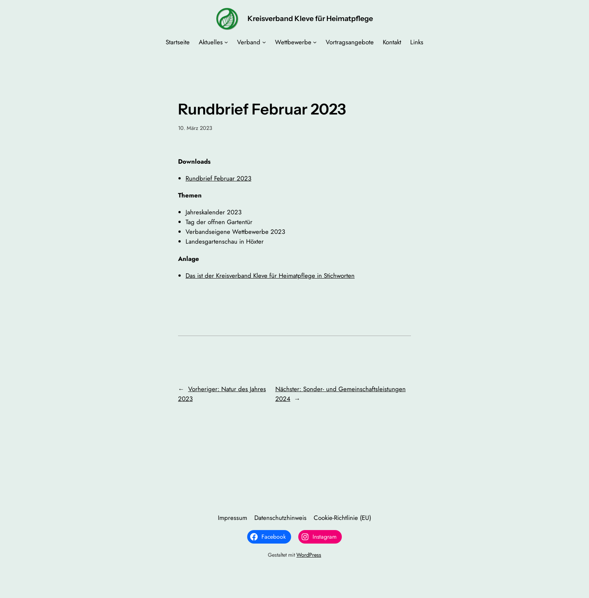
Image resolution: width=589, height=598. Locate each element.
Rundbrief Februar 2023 (218, 178)
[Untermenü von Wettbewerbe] (315, 42)
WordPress (308, 555)
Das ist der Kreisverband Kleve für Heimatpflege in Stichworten (270, 275)
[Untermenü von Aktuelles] (226, 42)
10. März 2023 (195, 128)
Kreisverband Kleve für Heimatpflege (310, 18)
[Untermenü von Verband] (264, 42)
